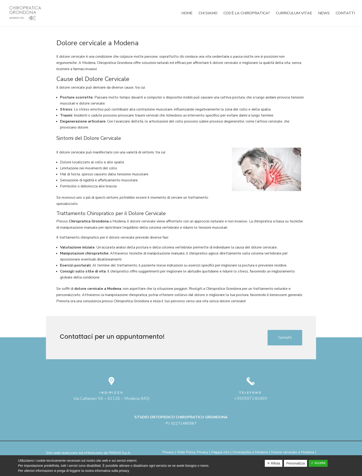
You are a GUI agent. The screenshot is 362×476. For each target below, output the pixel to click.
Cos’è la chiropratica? (246, 14)
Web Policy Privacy (192, 452)
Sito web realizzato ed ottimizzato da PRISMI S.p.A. (88, 452)
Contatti (345, 14)
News (324, 14)
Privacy (168, 452)
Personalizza (295, 463)
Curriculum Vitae (294, 14)
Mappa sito (220, 452)
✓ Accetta (318, 463)
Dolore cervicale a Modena (292, 452)
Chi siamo (208, 14)
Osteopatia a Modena (250, 452)
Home (187, 14)
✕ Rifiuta (273, 463)
